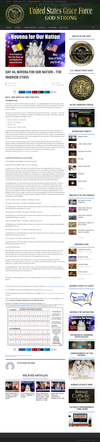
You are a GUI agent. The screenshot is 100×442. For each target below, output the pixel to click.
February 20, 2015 (88, 274)
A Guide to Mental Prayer (84, 144)
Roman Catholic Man (60, 1)
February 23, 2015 (88, 251)
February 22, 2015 (88, 259)
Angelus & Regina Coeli (83, 166)
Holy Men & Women (82, 264)
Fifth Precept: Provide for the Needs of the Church (85, 231)
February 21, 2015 (88, 266)
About (82, 440)
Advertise (88, 440)
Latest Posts (25, 355)
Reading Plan (80, 251)
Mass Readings (53, 27)
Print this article (56, 83)
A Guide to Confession (30, 27)
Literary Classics (82, 272)
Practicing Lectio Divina (84, 151)
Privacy (93, 440)
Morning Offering (82, 136)
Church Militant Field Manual (29, 151)
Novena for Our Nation (34, 1)
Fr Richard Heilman (10, 83)
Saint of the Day (63, 27)
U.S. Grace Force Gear (47, 1)
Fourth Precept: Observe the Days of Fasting (85, 224)
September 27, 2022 (10, 85)
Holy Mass (80, 159)
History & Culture (82, 257)
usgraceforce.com (48, 290)
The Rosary (81, 174)
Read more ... (81, 188)
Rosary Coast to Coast (19, 1)
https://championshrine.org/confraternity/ (19, 304)
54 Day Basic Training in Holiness (55, 286)
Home (78, 440)
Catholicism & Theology (84, 249)
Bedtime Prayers (82, 181)
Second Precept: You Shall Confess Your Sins (84, 209)
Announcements (17, 355)
